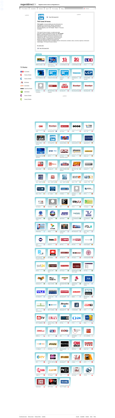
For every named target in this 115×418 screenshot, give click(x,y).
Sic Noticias (38, 206)
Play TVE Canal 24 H (44, 48)
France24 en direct (51, 77)
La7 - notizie (50, 193)
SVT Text (85, 270)
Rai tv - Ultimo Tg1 (39, 182)
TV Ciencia (86, 206)
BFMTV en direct (39, 64)
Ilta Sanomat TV (63, 296)
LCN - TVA (86, 131)
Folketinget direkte (87, 257)
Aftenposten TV (63, 309)
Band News (62, 218)
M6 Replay (26, 82)
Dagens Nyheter (51, 283)
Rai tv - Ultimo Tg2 (51, 182)
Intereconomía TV (75, 142)
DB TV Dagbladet (39, 322)
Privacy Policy (38, 416)
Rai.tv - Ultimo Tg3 (63, 182)
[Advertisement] (39, 1)
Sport (47, 8)
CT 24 (73, 322)
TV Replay (23, 67)
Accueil (77, 416)
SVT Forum (62, 270)
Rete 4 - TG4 (74, 182)
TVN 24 (85, 375)
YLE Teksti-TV (39, 296)
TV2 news (74, 257)
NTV (37, 362)
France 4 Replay (27, 95)
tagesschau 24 (87, 142)
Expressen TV (38, 283)
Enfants (41, 8)
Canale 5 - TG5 (87, 182)
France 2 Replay (27, 74)
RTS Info (73, 244)
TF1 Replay (26, 71)
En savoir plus (40, 45)
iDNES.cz (38, 335)
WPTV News (50, 386)
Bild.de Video (38, 169)
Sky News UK (62, 90)
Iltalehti (73, 296)
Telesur (49, 231)
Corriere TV (86, 169)
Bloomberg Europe (75, 90)
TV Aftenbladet (75, 309)
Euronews (50, 206)
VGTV (85, 309)
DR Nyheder (50, 257)
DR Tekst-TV (62, 257)
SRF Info (61, 244)
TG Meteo (62, 193)
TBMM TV (38, 375)
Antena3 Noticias (63, 142)
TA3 (48, 335)
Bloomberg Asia (51, 131)
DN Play (61, 322)
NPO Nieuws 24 (75, 231)
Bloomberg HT (63, 362)
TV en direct (25, 8)
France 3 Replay (27, 78)
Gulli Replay (27, 91)
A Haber (73, 362)
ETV (61, 206)
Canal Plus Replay (28, 88)
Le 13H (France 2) (63, 64)
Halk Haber (74, 375)
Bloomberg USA (87, 90)
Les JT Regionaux (39, 77)
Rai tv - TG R (38, 193)
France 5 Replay (27, 99)
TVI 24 (73, 206)
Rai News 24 (50, 169)
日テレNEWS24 (87, 335)
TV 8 (61, 375)
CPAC (73, 131)
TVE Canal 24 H (51, 142)
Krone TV (50, 244)
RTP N (85, 193)
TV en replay (55, 8)
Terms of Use (31, 416)
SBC (61, 335)
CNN (37, 131)
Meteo (85, 322)
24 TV (85, 362)
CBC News (62, 131)
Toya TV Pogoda (63, 386)
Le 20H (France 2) (75, 64)
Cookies (43, 416)
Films (95, 416)
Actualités (33, 8)
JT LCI (85, 64)
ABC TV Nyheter (51, 309)
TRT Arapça (50, 375)
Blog (62, 8)
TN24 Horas (38, 231)
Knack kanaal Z (87, 244)
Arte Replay (26, 85)
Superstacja (38, 386)
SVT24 (37, 270)
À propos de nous (23, 416)
